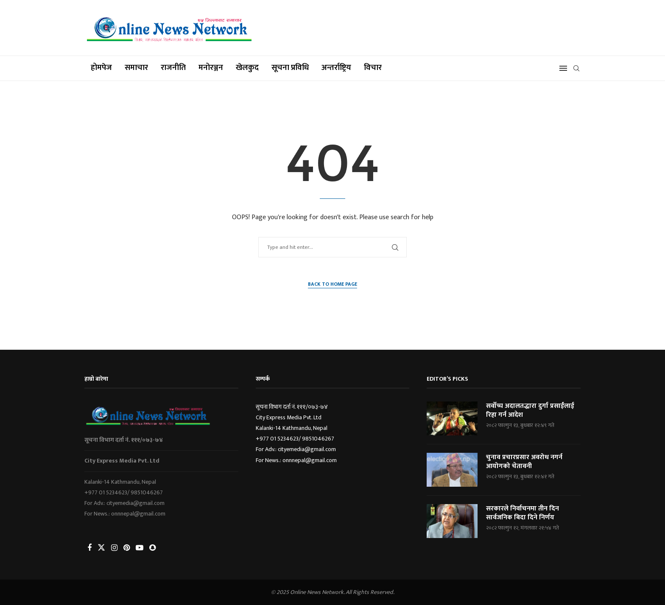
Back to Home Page (332, 284)
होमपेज (101, 67)
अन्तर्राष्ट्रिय (336, 67)
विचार (373, 67)
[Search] (576, 68)
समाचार (136, 67)
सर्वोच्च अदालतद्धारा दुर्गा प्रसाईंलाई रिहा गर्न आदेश (530, 411)
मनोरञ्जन (210, 67)
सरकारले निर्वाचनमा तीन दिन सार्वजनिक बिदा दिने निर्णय (523, 513)
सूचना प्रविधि (290, 67)
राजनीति (173, 67)
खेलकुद (247, 67)
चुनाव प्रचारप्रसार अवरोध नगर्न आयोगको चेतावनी (524, 462)
